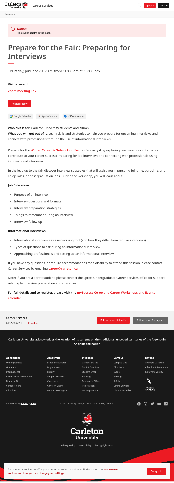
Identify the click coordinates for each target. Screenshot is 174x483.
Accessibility (85, 446)
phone (24, 405)
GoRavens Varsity (154, 373)
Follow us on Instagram (150, 322)
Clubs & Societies (122, 391)
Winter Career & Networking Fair (55, 152)
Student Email (89, 373)
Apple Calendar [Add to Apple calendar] (48, 117)
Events (117, 373)
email (33, 405)
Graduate (11, 368)
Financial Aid (12, 382)
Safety (117, 382)
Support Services (56, 378)
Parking (118, 378)
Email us (33, 324)
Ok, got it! (156, 471)
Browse (163, 14)
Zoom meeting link (22, 92)
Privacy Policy (68, 446)
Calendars (52, 382)
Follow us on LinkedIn (113, 322)
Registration (88, 387)
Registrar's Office (91, 382)
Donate (163, 5)
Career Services (43, 5)
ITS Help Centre (90, 391)
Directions (119, 368)
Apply (148, 5)
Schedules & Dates (56, 364)
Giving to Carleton (154, 364)
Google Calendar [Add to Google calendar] (20, 117)
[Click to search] (138, 5)
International (13, 373)
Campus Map (120, 364)
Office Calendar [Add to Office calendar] (74, 117)
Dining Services (121, 387)
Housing (86, 378)
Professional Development (19, 378)
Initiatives (11, 391)
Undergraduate (14, 364)
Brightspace (53, 368)
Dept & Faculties (90, 368)
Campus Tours (13, 387)
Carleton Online (55, 387)
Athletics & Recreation (156, 368)
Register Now (19, 105)
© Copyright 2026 (104, 446)
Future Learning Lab (57, 391)
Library (51, 373)
